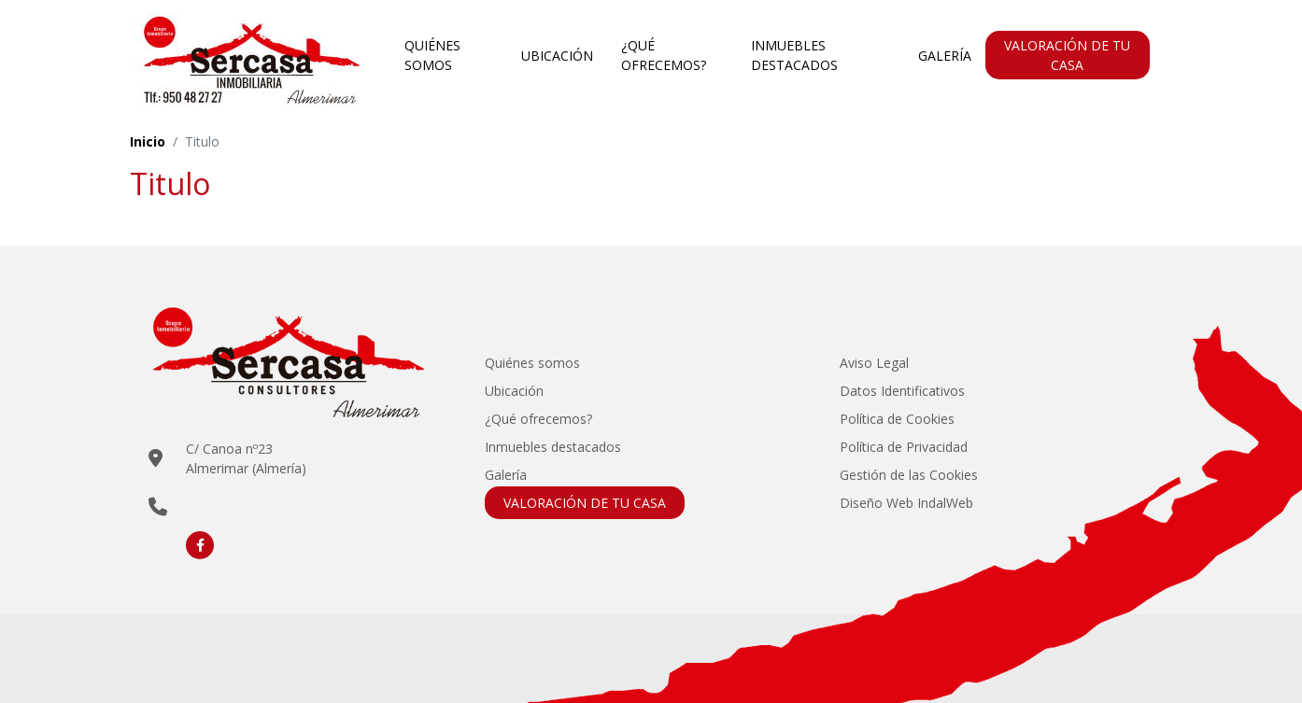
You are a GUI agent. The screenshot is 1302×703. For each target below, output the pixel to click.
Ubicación (557, 55)
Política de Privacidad (904, 447)
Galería (944, 55)
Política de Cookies (897, 419)
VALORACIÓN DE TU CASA (1067, 55)
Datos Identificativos (902, 391)
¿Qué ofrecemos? (663, 55)
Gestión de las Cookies (909, 475)
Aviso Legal (874, 363)
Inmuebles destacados (794, 55)
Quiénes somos (432, 55)
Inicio (147, 141)
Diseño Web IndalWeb (906, 503)
